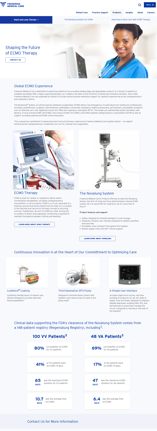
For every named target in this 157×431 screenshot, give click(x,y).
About (140, 12)
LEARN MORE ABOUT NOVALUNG (97, 239)
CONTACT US (15, 60)
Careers (151, 12)
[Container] (150, 4)
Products (117, 12)
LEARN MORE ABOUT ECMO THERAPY (34, 224)
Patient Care (82, 12)
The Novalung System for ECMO (78, 19)
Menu (148, 5)
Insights (129, 12)
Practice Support (100, 12)
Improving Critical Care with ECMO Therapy (131, 19)
